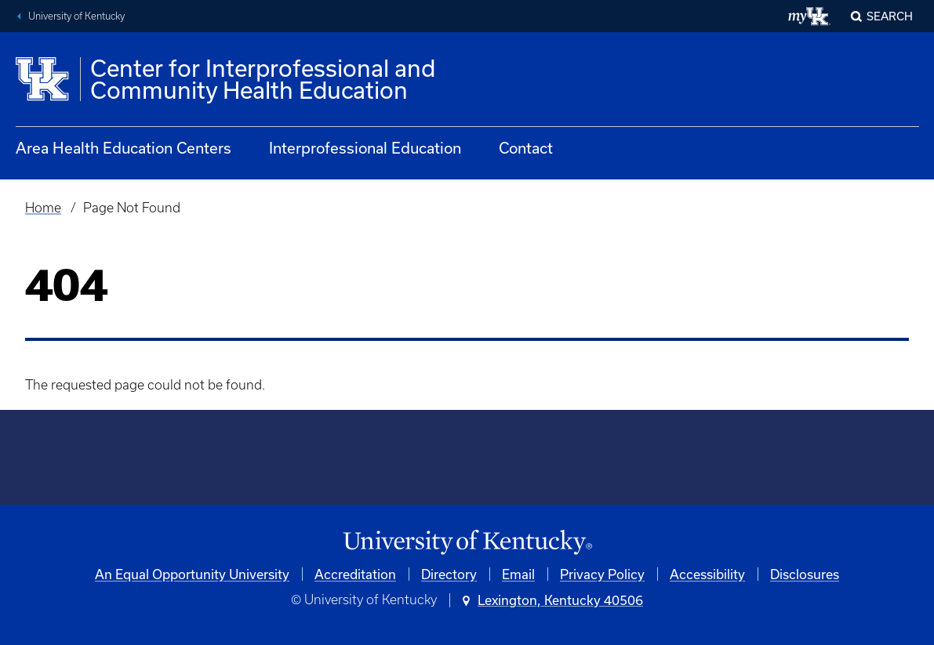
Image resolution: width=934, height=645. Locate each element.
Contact (526, 148)
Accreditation (355, 574)
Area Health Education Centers (123, 148)
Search (890, 16)
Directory (449, 574)
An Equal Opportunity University (192, 574)
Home (43, 208)
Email (518, 574)
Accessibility (707, 574)
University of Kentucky (76, 16)
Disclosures (804, 574)
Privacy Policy (602, 574)
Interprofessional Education (365, 148)
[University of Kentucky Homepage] (467, 543)
